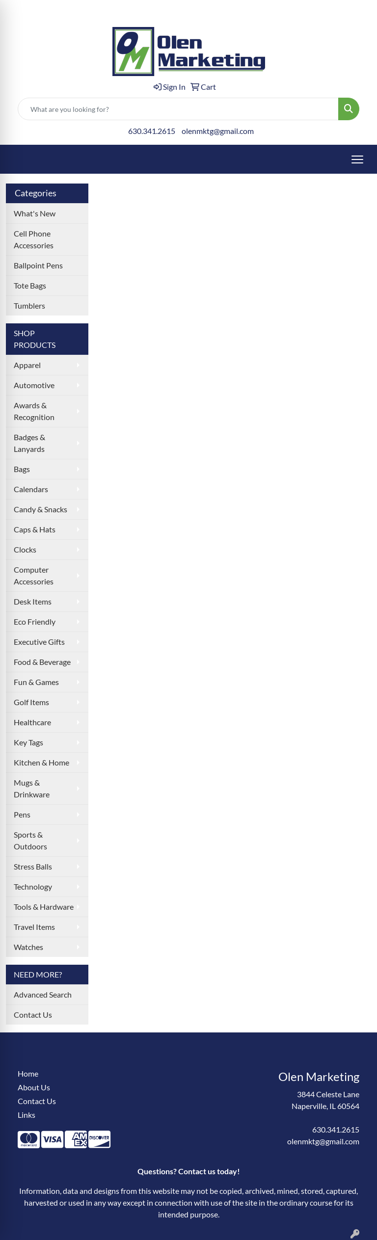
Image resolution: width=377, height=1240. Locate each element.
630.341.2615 (151, 130)
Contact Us (33, 1014)
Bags (22, 469)
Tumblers (29, 305)
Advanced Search (43, 994)
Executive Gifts (39, 641)
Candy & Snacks (40, 509)
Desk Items (33, 601)
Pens (22, 814)
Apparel (27, 364)
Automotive (34, 385)
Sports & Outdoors (30, 840)
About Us (34, 1087)
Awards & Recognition (34, 411)
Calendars (31, 489)
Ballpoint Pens (38, 265)
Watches (28, 946)
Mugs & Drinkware (32, 788)
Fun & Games (36, 681)
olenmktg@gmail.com (218, 130)
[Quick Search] (178, 109)
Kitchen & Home (41, 762)
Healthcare (32, 722)
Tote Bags (30, 285)
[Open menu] (357, 159)
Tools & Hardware (44, 906)
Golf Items (31, 702)
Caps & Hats (34, 529)
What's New (34, 213)
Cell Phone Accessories (34, 239)
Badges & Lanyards (29, 442)
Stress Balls (33, 866)
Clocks (25, 549)
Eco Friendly (34, 621)
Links (26, 1114)
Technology (33, 886)
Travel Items (34, 926)
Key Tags (28, 742)
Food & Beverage (42, 661)
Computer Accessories (34, 575)
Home (28, 1073)
